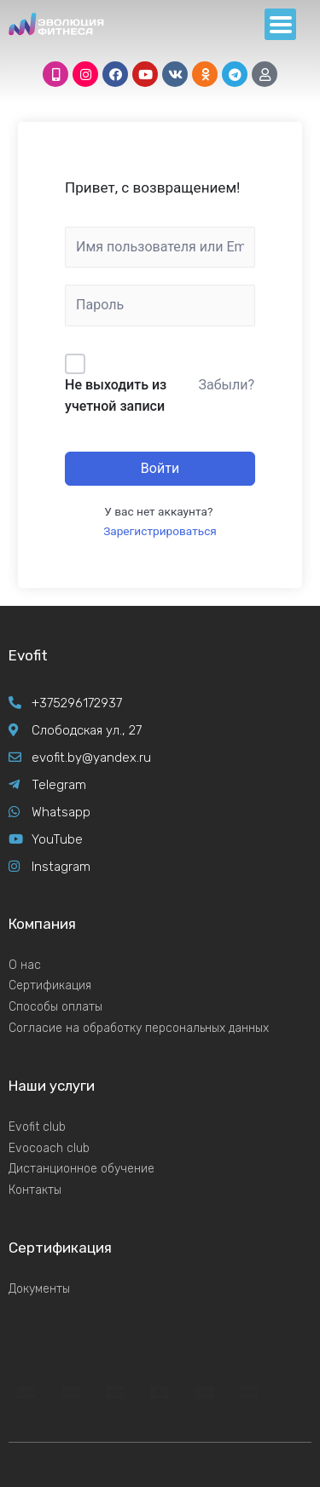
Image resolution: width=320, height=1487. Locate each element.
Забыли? (226, 385)
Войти (160, 468)
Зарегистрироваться (160, 531)
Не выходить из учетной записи (115, 396)
